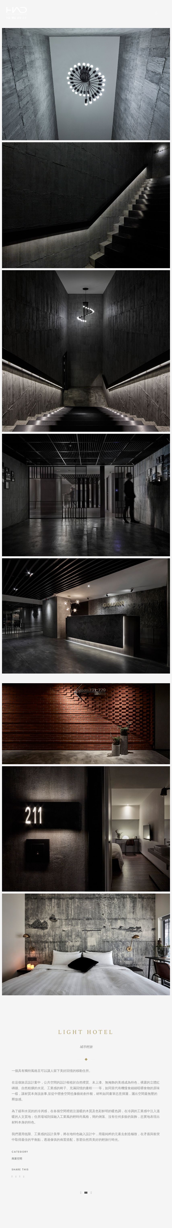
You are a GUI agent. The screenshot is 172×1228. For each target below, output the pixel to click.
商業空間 (17, 1158)
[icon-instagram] (156, 13)
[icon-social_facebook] (152, 13)
